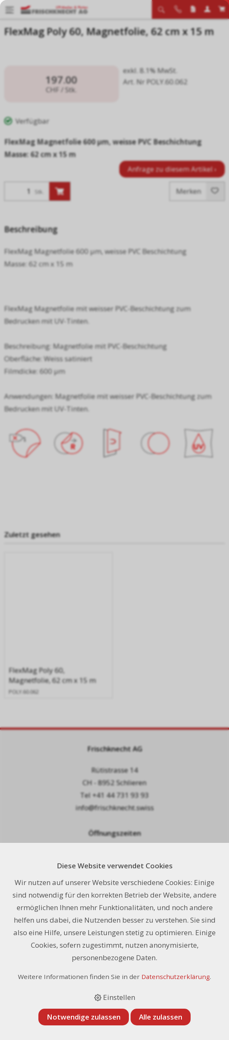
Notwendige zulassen (84, 1017)
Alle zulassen (160, 1017)
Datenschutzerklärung (175, 976)
